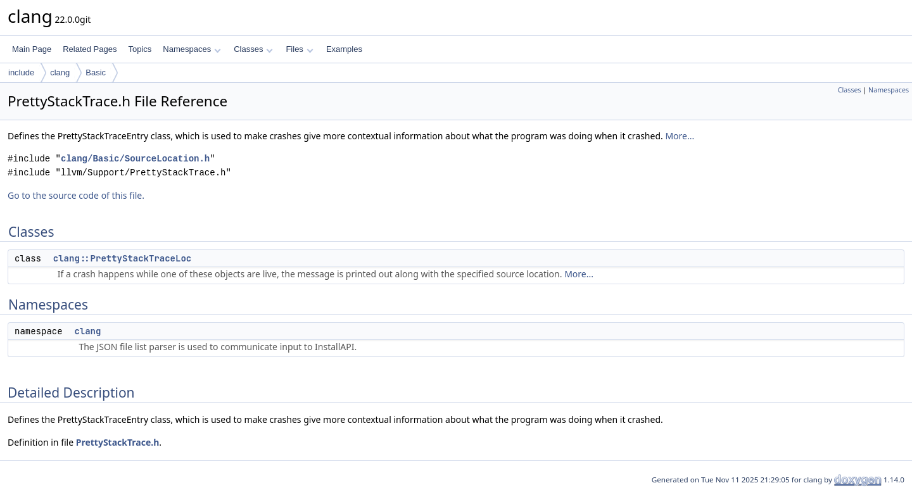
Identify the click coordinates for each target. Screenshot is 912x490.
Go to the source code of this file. (76, 195)
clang (60, 72)
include (21, 72)
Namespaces (191, 49)
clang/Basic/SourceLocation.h (135, 159)
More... (679, 136)
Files (299, 49)
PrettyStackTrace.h (118, 442)
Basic (96, 72)
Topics (139, 49)
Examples (344, 49)
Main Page (31, 49)
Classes (253, 49)
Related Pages (90, 49)
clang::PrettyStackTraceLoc (122, 258)
